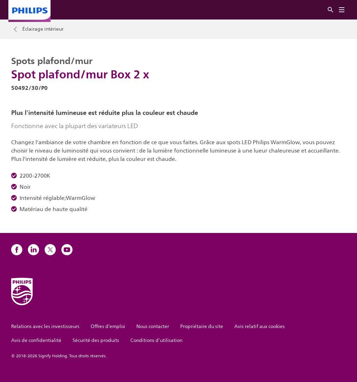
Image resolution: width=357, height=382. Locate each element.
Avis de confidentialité (36, 340)
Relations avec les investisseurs (45, 326)
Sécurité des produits (96, 340)
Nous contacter (152, 326)
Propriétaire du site (201, 326)
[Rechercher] (330, 10)
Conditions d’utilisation (156, 340)
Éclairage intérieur (42, 29)
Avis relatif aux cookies (259, 326)
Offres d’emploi (108, 326)
